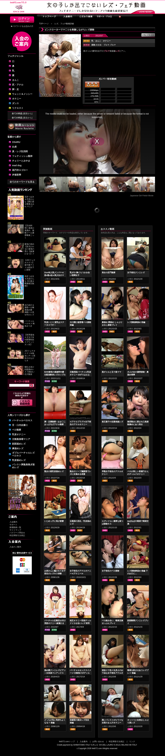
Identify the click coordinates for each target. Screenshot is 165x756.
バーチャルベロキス (22, 420)
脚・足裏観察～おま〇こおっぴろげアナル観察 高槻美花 (55, 424)
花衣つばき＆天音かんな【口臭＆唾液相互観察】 (29, 281)
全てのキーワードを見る (22, 182)
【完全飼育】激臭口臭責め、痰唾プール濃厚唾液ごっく (29, 231)
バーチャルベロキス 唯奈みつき (29, 323)
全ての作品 (22, 113)
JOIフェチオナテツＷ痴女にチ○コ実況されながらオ (29, 356)
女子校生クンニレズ (136, 272)
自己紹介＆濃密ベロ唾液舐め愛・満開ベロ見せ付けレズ (29, 310)
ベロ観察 (16, 429)
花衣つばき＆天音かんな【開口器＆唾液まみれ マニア (29, 202)
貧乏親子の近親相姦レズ (112, 422)
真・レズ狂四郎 (20, 151)
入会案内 (13, 522)
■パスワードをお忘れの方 (22, 26)
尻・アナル (17, 84)
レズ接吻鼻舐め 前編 (136, 322)
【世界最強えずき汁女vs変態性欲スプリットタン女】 (29, 340)
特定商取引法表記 (17, 535)
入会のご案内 (15, 547)
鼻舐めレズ (17, 448)
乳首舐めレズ (19, 460)
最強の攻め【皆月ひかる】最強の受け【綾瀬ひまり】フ (29, 249)
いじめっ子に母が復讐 (54, 521)
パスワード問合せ (17, 533)
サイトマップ (15, 530)
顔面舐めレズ (19, 443)
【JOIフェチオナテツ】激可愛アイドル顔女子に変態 (29, 265)
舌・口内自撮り (20, 425)
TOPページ (44, 24)
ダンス (15, 103)
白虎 (14, 146)
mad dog (16, 165)
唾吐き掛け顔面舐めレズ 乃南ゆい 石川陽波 (29, 370)
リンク (132, 741)
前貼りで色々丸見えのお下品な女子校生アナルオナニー (112, 673)
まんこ (15, 80)
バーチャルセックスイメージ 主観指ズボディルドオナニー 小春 (80, 673)
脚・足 (15, 89)
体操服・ (102, 45)
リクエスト (17, 108)
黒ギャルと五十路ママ (111, 372)
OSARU (16, 142)
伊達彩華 (16, 174)
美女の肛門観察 (108, 272)
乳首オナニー (19, 434)
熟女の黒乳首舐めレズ (54, 471)
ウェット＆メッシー (22, 94)
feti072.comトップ (67, 741)
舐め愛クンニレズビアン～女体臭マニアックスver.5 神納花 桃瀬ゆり (55, 673)
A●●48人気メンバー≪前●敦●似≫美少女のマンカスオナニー (54, 275)
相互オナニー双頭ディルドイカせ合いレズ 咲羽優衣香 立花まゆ (80, 623)
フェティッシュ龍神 (22, 156)
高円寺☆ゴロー (20, 170)
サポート (13, 525)
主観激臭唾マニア (21, 439)
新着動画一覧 (15, 527)
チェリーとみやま (21, 160)
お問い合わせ (98, 741)
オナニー (16, 98)
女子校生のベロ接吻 (110, 571)
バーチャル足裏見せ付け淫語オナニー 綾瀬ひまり (55, 623)
